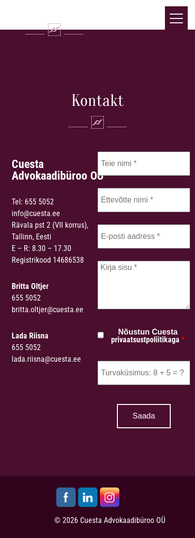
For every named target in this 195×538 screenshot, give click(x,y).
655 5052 (39, 201)
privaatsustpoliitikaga (145, 339)
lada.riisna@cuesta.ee (46, 359)
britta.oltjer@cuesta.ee (47, 309)
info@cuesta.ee (36, 213)
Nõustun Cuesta (148, 336)
